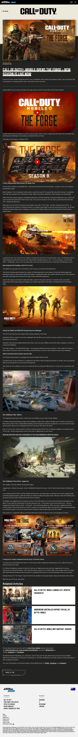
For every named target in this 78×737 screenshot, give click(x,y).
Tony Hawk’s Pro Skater (11, 702)
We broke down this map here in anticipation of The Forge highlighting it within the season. (31, 434)
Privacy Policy (6, 719)
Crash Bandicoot (9, 706)
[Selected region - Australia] (73, 689)
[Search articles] (75, 2)
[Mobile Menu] (71, 2)
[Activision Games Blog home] (9, 690)
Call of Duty (8, 700)
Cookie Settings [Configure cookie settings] (6, 722)
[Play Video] (39, 112)
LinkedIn (41, 706)
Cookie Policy (6, 721)
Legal (4, 714)
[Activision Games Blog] (8, 2)
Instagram (42, 704)
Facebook (42, 700)
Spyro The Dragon (9, 704)
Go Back (4, 11)
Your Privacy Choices (8, 724)
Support (5, 716)
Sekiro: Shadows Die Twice (12, 709)
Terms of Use (6, 717)
